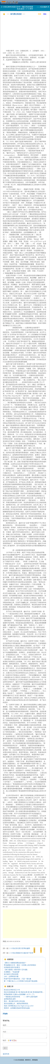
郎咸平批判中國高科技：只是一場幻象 (17, 979)
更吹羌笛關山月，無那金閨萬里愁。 (17, 1003)
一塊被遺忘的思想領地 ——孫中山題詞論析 (21, 997)
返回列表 (6, 1054)
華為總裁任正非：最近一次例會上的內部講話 (20, 965)
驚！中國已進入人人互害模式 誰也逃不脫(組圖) (21, 981)
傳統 (44, 14)
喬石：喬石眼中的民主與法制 (14, 1001)
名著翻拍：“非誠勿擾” (12, 972)
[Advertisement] (26, 31)
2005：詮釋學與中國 (11, 976)
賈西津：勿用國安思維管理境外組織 (17, 1008)
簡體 (39, 14)
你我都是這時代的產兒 (12, 967)
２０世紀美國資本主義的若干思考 (21, 953)
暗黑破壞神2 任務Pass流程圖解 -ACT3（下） (19, 994)
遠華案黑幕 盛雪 (10, 999)
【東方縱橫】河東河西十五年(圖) (16, 969)
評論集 (5, 1014)
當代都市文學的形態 (11, 974)
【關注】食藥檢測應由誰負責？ (15, 963)
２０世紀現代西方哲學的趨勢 (19, 948)
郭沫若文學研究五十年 (12, 990)
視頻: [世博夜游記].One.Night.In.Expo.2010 (18, 1006)
